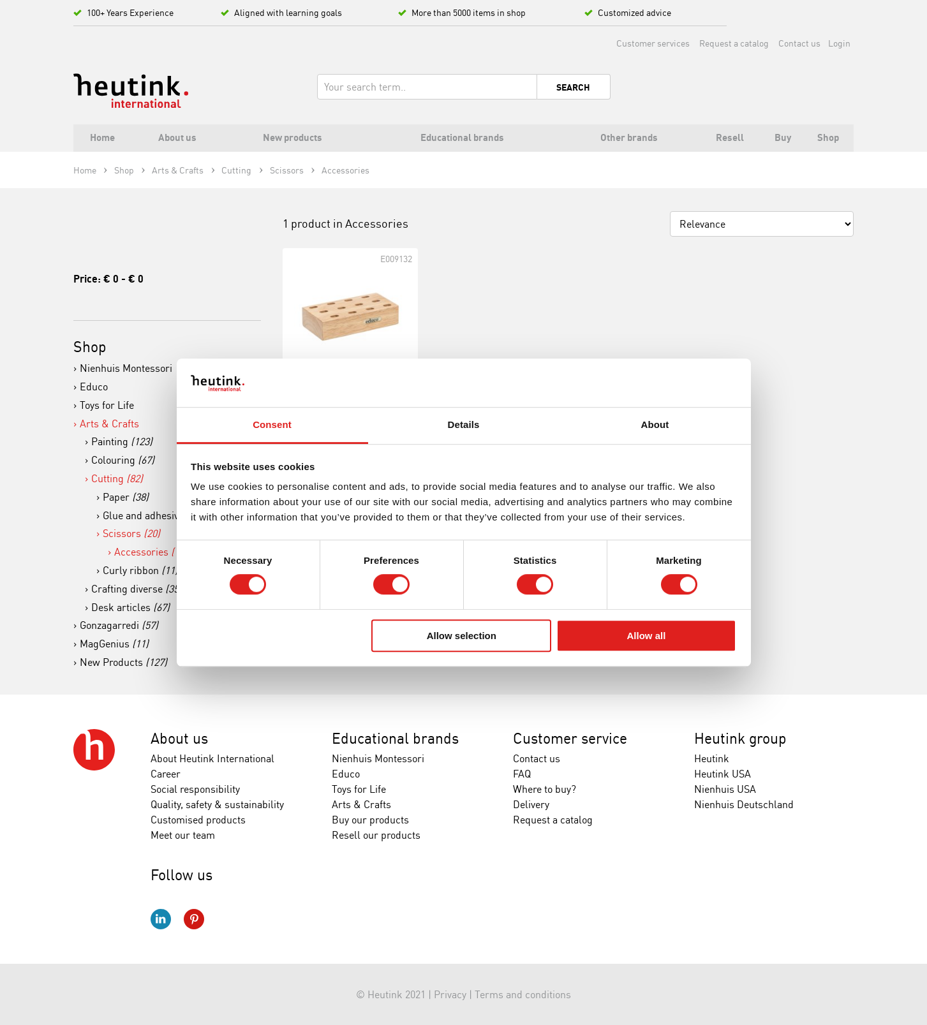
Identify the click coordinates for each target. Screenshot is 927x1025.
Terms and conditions (523, 994)
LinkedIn (161, 919)
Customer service (570, 738)
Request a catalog (734, 43)
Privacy (450, 994)
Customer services (653, 43)
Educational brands (395, 738)
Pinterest (194, 919)
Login (839, 43)
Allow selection (461, 635)
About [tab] (655, 425)
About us (179, 738)
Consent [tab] (272, 425)
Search (573, 87)
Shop (90, 346)
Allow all (646, 635)
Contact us (799, 43)
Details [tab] (464, 425)
